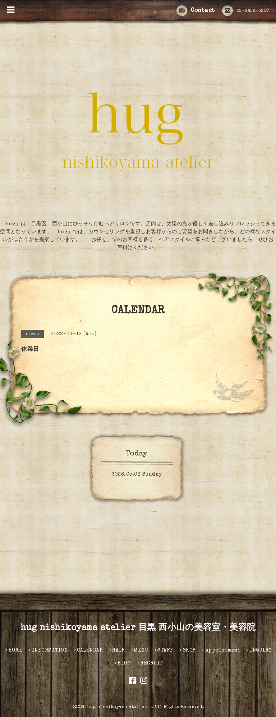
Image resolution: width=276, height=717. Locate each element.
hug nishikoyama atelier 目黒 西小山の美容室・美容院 (138, 628)
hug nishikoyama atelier (119, 707)
